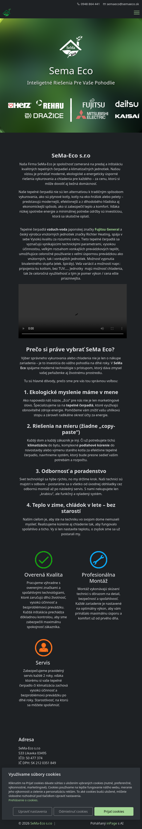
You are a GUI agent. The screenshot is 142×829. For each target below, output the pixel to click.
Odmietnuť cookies (73, 811)
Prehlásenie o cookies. (23, 800)
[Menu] (137, 12)
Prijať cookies (114, 811)
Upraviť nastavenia (32, 811)
